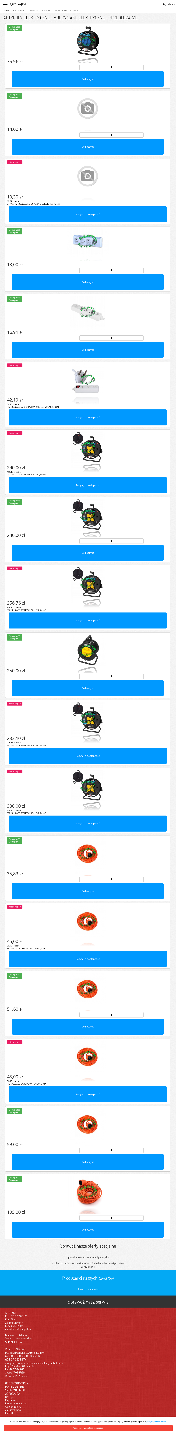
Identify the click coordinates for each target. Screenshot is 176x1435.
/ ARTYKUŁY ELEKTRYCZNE (27, 11)
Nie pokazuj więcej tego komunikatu (88, 1428)
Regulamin (10, 1400)
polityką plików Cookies (156, 1422)
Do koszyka (87, 79)
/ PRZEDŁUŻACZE (71, 11)
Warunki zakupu (13, 1406)
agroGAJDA (18, 4)
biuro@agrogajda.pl (21, 1329)
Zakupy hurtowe (13, 1409)
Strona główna (8, 11)
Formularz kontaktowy (16, 1335)
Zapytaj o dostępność (88, 214)
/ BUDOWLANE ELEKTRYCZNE (51, 11)
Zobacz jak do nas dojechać (18, 1338)
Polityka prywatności (15, 1403)
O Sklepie (9, 1397)
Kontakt (9, 1413)
